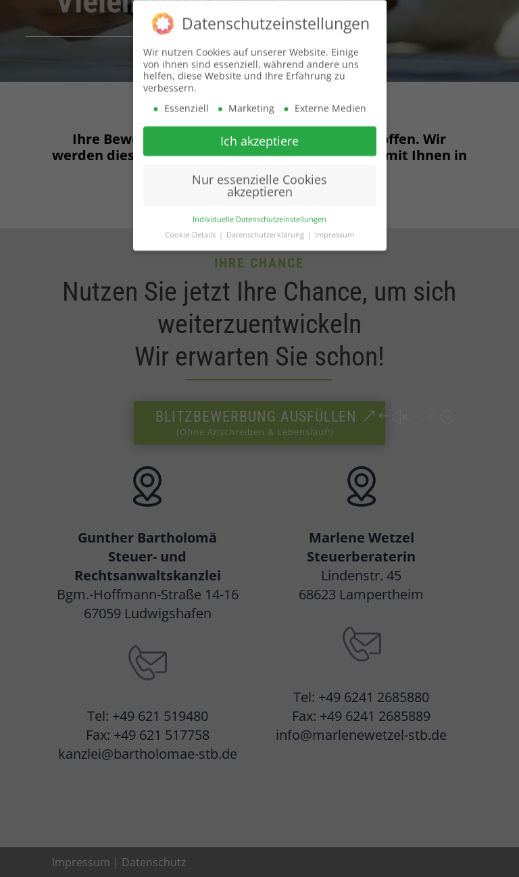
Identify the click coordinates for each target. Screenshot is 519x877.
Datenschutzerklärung (266, 229)
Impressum (334, 229)
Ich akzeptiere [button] (259, 136)
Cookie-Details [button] (191, 229)
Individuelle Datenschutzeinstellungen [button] (259, 214)
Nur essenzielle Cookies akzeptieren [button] (259, 180)
